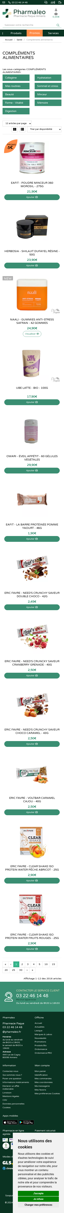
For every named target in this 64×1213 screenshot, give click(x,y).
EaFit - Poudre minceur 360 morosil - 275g (32, 184)
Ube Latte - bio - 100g (32, 388)
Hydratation (44, 77)
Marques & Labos (43, 1034)
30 (20, 970)
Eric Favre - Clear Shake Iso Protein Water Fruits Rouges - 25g (32, 936)
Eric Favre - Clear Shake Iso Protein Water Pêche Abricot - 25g (32, 868)
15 (53, 964)
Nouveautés (40, 1038)
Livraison (7, 1092)
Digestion (10, 111)
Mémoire (42, 102)
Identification (41, 1075)
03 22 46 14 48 (32, 995)
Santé (19, 40)
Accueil (8, 40)
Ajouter (32, 197)
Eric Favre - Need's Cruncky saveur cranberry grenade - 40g (32, 663)
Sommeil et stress (47, 86)
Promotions (40, 1042)
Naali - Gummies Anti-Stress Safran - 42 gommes (32, 321)
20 (6, 970)
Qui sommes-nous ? (12, 1075)
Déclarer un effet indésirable (11, 1087)
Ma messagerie (42, 1086)
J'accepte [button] (38, 1193)
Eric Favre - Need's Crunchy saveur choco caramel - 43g (32, 731)
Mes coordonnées (44, 1082)
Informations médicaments (16, 1082)
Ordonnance (41, 1049)
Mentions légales (11, 1096)
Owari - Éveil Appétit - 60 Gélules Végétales (32, 458)
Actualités (39, 1027)
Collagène (11, 77)
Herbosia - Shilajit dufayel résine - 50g (32, 253)
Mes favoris (40, 1090)
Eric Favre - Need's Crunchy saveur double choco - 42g (32, 594)
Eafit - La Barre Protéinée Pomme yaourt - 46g (32, 526)
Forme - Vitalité (14, 102)
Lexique (38, 1030)
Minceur (42, 94)
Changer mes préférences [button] (38, 1204)
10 (46, 964)
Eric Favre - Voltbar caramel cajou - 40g (32, 799)
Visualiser (32, 333)
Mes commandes (43, 1078)
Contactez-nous (10, 1071)
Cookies (7, 1107)
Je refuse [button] (38, 1199)
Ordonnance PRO (43, 1053)
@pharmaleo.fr (12, 1031)
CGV (5, 1100)
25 (13, 970)
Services (53, 33)
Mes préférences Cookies (47, 1093)
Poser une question (12, 1078)
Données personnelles (13, 1104)
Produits (16, 33)
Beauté (9, 94)
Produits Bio (41, 1045)
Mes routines (12, 86)
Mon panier (40, 1071)
